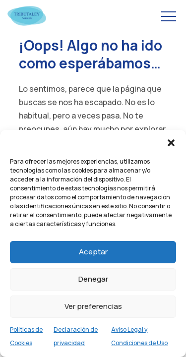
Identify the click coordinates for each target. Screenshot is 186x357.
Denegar (93, 279)
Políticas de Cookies (26, 336)
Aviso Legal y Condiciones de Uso (139, 336)
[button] (171, 142)
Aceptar (93, 251)
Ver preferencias (93, 306)
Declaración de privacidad (76, 336)
